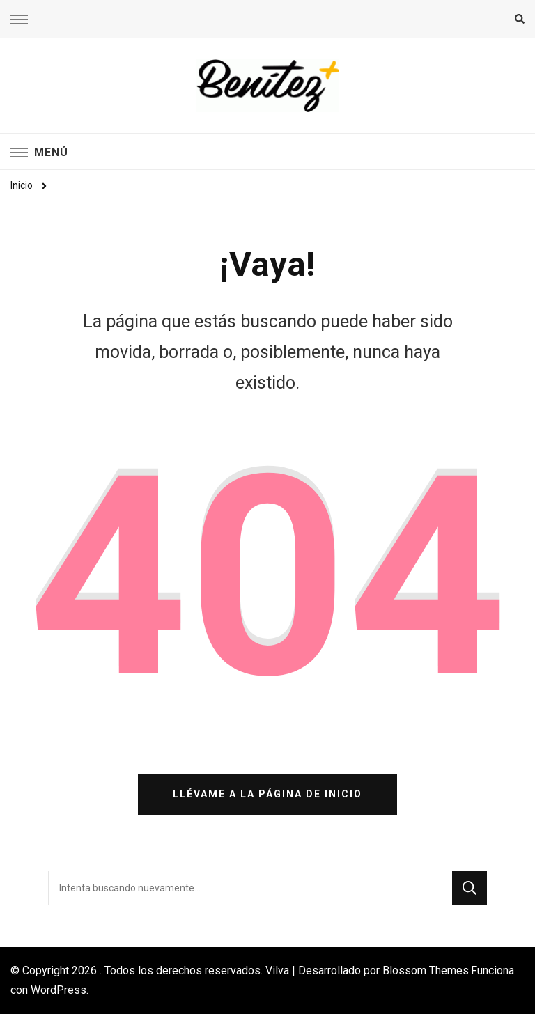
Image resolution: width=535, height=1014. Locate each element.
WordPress (58, 990)
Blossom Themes (425, 970)
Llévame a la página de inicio (267, 794)
